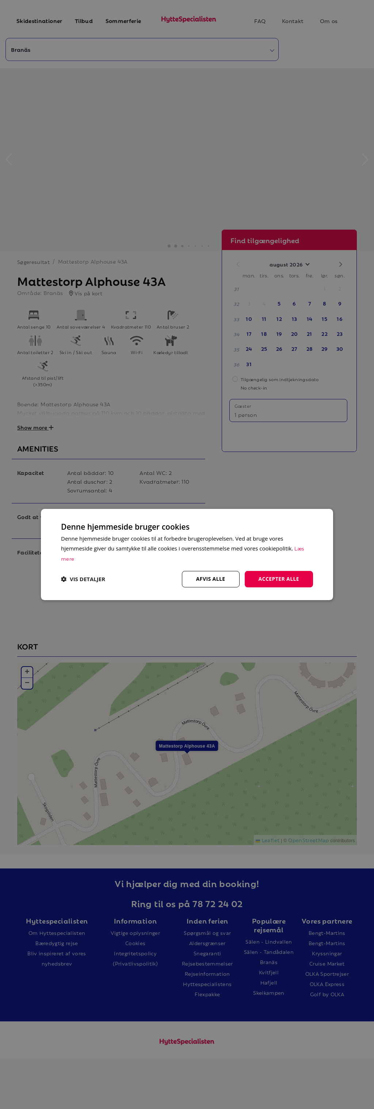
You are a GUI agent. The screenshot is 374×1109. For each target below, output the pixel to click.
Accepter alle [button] (279, 578)
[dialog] (187, 554)
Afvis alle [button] (210, 578)
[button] (83, 579)
